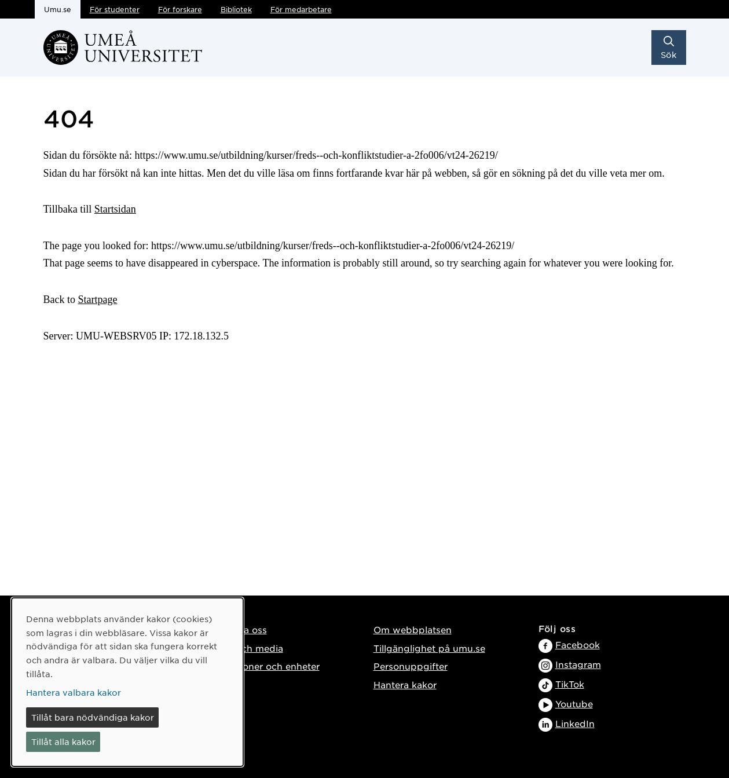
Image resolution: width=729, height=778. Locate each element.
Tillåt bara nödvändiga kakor (92, 717)
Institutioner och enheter (264, 665)
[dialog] (127, 682)
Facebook (577, 644)
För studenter (115, 9)
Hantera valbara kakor (73, 692)
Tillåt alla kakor (63, 741)
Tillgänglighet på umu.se (429, 647)
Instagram (578, 664)
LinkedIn (575, 723)
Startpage (98, 299)
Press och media (245, 647)
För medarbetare (301, 9)
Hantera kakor (405, 684)
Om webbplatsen (412, 629)
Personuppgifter (410, 665)
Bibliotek (236, 9)
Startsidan (115, 209)
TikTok (569, 683)
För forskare (180, 9)
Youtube (574, 703)
